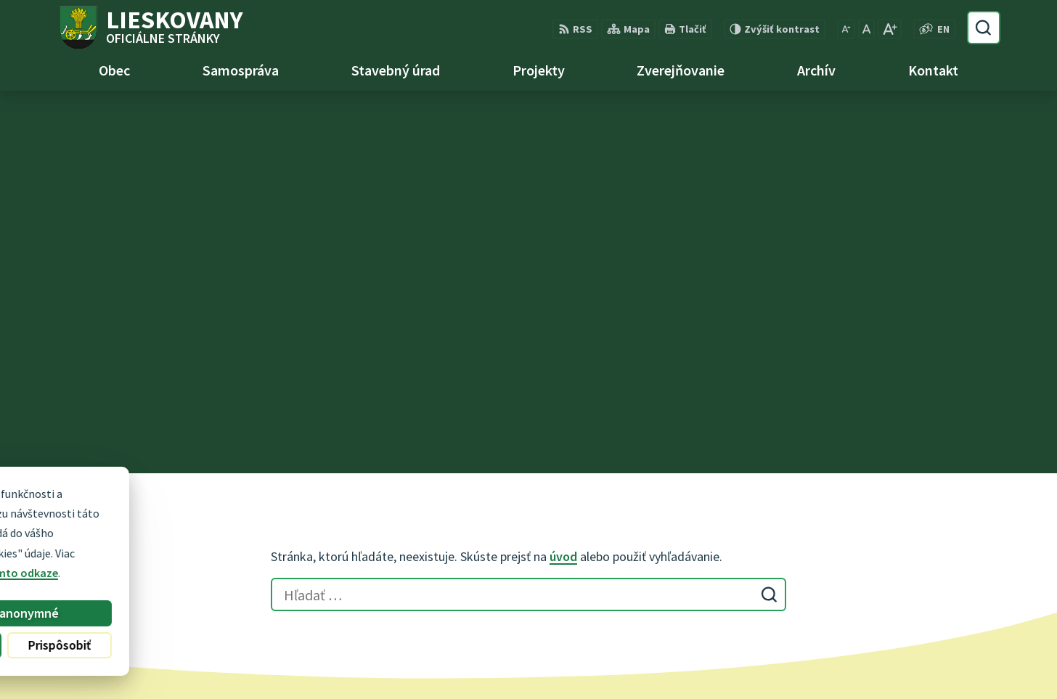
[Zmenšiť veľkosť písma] (846, 29)
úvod (563, 173)
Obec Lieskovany (782, 660)
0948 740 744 (451, 556)
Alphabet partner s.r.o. (588, 660)
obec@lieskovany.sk (471, 573)
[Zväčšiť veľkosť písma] (890, 29)
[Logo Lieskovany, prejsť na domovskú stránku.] (150, 27)
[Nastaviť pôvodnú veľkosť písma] (866, 29)
